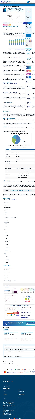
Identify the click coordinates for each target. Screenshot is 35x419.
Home (4, 6)
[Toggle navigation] (4, 4)
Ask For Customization (28, 71)
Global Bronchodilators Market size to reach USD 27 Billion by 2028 (21, 190)
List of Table (20, 22)
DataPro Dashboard (7, 24)
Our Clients (5, 394)
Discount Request (27, 77)
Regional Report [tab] (6, 329)
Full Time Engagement (21, 394)
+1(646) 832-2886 (33, 2)
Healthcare (7, 6)
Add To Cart (29, 35)
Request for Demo (25, 317)
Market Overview (6, 22)
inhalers (24, 33)
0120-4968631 (13, 405)
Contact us (5, 398)
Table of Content (13, 22)
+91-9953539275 (5, 386)
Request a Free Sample (28, 68)
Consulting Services (21, 391)
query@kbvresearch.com (9, 406)
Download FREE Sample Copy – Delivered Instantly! (24, 49)
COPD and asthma (16, 57)
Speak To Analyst (27, 74)
